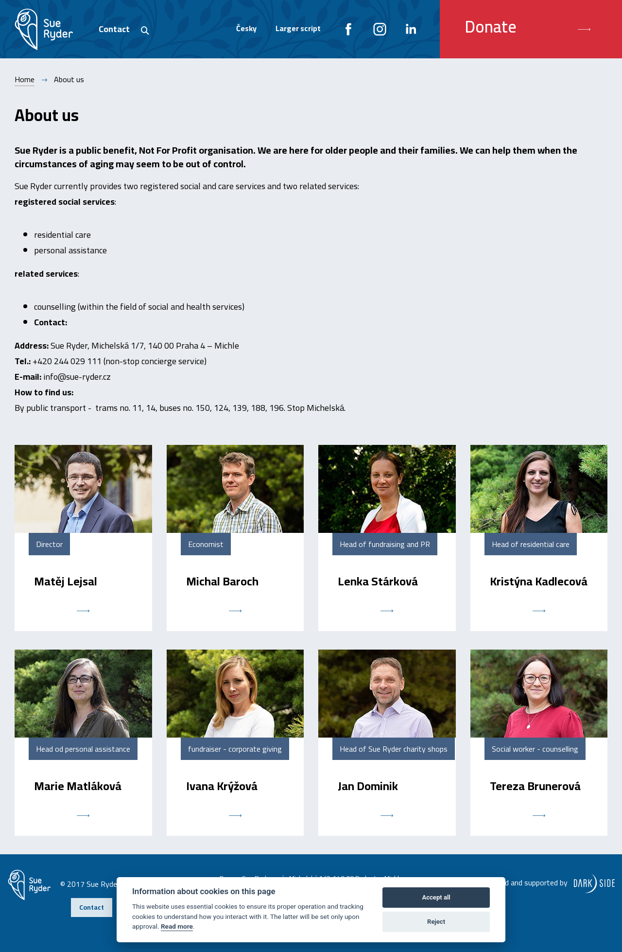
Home (25, 79)
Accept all (436, 897)
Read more (177, 926)
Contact (114, 29)
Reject (436, 921)
